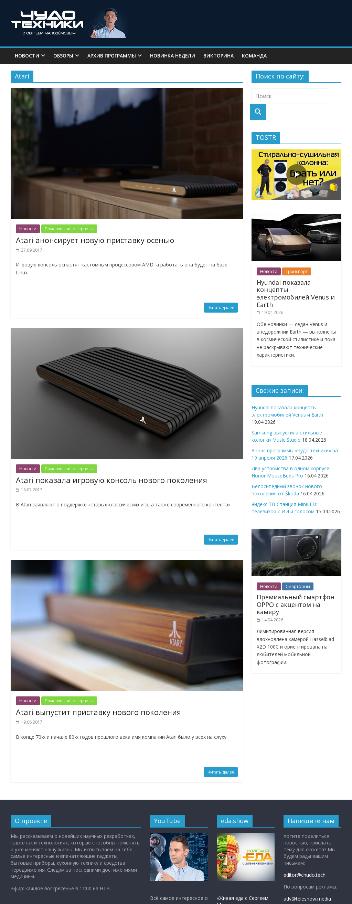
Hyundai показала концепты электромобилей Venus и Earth (296, 293)
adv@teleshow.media (307, 898)
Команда (254, 55)
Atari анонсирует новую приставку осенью (95, 240)
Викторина (218, 55)
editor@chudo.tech (305, 875)
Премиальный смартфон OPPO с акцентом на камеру (295, 604)
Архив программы (111, 55)
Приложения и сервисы (69, 229)
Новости (27, 55)
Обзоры (63, 55)
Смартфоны (298, 586)
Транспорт (297, 271)
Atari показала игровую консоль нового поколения (111, 480)
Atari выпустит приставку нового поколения (98, 712)
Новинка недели (172, 55)
